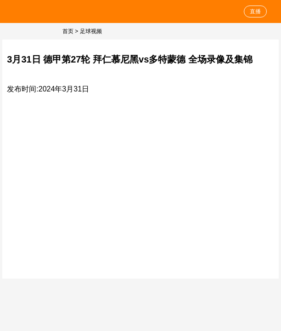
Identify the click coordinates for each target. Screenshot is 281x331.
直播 (255, 11)
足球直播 (33, 11)
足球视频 (91, 31)
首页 (67, 31)
